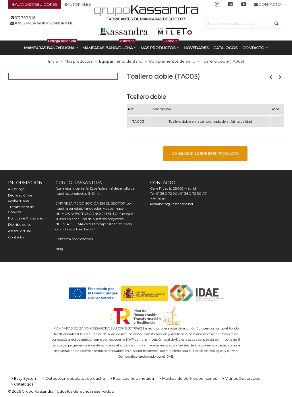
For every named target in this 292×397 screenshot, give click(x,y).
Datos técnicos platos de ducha (73, 378)
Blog (59, 248)
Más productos (160, 45)
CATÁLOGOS (225, 47)
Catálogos (21, 384)
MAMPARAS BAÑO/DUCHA (50, 45)
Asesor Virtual (19, 231)
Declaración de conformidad (20, 198)
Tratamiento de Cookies (21, 209)
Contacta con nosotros (74, 239)
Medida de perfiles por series (187, 378)
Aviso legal (17, 189)
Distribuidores (19, 224)
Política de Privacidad (25, 218)
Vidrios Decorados (240, 378)
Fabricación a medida (131, 378)
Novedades (196, 47)
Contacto (253, 47)
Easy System (23, 378)
